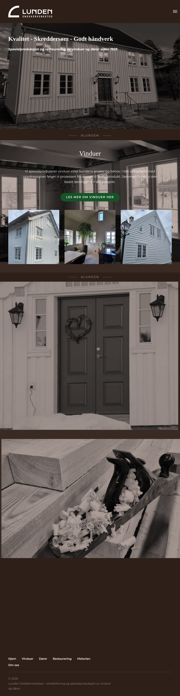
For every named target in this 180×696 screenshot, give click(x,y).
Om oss (13, 665)
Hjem (12, 658)
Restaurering (62, 658)
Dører (43, 658)
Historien (83, 658)
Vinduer (27, 658)
